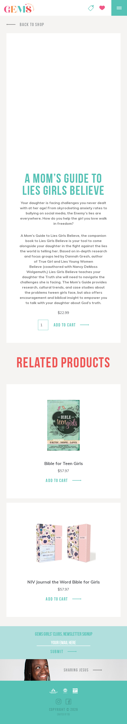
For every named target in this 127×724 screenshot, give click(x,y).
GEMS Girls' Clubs (19, 8)
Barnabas (54, 690)
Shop (91, 8)
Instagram (58, 701)
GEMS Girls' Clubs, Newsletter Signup (63, 634)
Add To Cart (57, 480)
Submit (56, 651)
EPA (75, 690)
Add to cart (65, 325)
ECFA (65, 690)
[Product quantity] (43, 325)
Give (102, 7)
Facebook (68, 701)
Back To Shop (32, 24)
